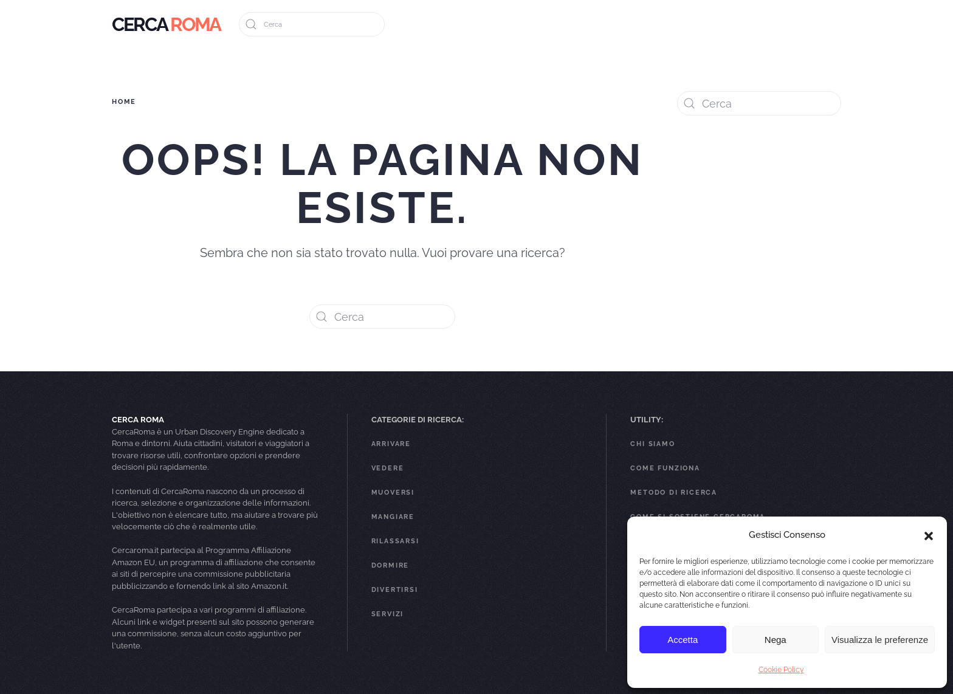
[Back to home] (166, 24)
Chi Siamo (652, 444)
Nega (775, 639)
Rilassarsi (395, 541)
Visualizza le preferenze (879, 639)
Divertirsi (394, 590)
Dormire (390, 565)
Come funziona (665, 468)
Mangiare (393, 517)
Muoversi (393, 492)
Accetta (682, 639)
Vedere (387, 468)
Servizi (387, 614)
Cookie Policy (781, 669)
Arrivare (391, 444)
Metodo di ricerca (673, 492)
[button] (929, 535)
